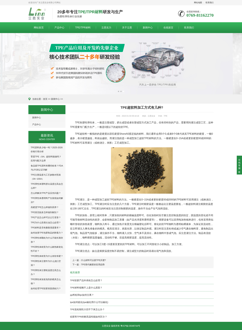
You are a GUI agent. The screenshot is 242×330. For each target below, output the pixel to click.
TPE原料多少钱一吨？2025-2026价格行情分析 (47, 149)
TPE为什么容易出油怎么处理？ (46, 222)
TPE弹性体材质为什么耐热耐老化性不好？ (47, 249)
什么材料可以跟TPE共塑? (93, 260)
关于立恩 (127, 27)
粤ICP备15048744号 (130, 326)
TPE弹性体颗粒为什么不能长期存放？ (47, 240)
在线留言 (168, 27)
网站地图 (198, 2)
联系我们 (210, 2)
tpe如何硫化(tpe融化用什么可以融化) (89, 302)
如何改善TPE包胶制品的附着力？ (47, 232)
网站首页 (39, 27)
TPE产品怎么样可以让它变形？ (46, 217)
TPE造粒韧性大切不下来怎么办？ (87, 309)
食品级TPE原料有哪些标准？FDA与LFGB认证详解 (47, 167)
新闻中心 (148, 27)
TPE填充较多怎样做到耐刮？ (45, 212)
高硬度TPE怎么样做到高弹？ (45, 207)
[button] (118, 91)
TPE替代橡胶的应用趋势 (93, 264)
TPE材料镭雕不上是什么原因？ (86, 287)
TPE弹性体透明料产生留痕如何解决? (47, 200)
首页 (45, 99)
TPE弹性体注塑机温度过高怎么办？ (46, 272)
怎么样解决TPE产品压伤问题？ (46, 193)
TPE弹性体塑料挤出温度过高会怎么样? (47, 186)
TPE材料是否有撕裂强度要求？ (46, 227)
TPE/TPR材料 (83, 27)
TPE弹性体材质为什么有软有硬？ (47, 256)
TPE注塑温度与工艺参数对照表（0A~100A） (46, 177)
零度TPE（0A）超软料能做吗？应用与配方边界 (46, 158)
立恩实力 (106, 27)
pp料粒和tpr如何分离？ (82, 295)
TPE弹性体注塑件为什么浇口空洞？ (46, 263)
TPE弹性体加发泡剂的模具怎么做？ (46, 281)
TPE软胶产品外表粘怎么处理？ (86, 280)
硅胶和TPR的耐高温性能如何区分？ (88, 316)
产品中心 (59, 27)
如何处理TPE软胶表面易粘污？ (46, 288)
